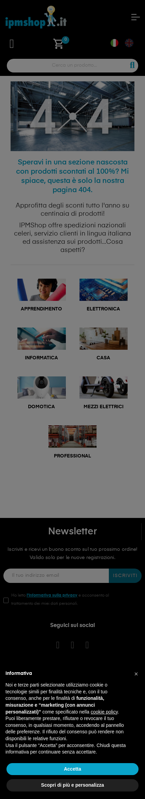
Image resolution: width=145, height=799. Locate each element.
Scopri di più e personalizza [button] (72, 785)
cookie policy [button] (104, 712)
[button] (136, 673)
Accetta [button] (72, 769)
